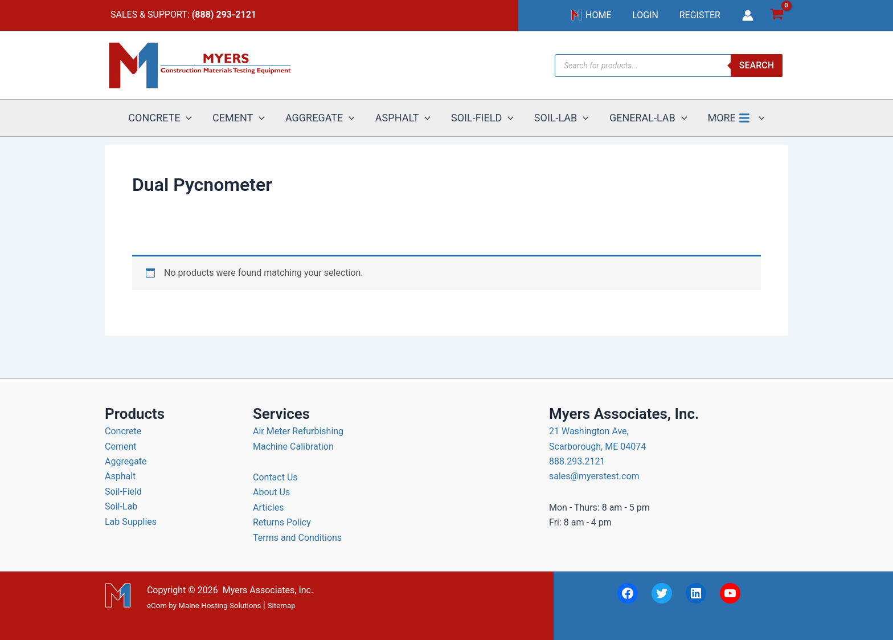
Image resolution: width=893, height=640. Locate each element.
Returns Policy (282, 522)
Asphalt (120, 476)
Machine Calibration (293, 446)
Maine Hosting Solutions (219, 605)
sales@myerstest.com (594, 476)
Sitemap (282, 605)
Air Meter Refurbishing (298, 431)
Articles (268, 507)
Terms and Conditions (297, 537)
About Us (271, 492)
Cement (120, 446)
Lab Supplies (131, 521)
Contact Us (275, 477)
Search (756, 68)
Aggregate (126, 461)
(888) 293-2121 (224, 16)
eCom (157, 605)
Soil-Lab (121, 506)
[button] (198, 123)
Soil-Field (123, 491)
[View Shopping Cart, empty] (776, 17)
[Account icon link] (747, 17)
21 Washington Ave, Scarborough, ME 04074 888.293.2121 (597, 446)
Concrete (123, 431)
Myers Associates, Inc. (268, 590)
